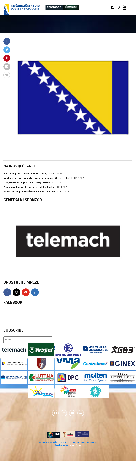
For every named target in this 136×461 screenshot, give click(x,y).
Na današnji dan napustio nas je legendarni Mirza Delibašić (37, 178)
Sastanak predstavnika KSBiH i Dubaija (26, 173)
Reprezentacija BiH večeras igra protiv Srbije (29, 191)
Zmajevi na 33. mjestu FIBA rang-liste (25, 182)
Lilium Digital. (76, 445)
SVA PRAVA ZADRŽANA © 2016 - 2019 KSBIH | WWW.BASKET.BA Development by (68, 444)
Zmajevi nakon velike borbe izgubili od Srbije (29, 187)
